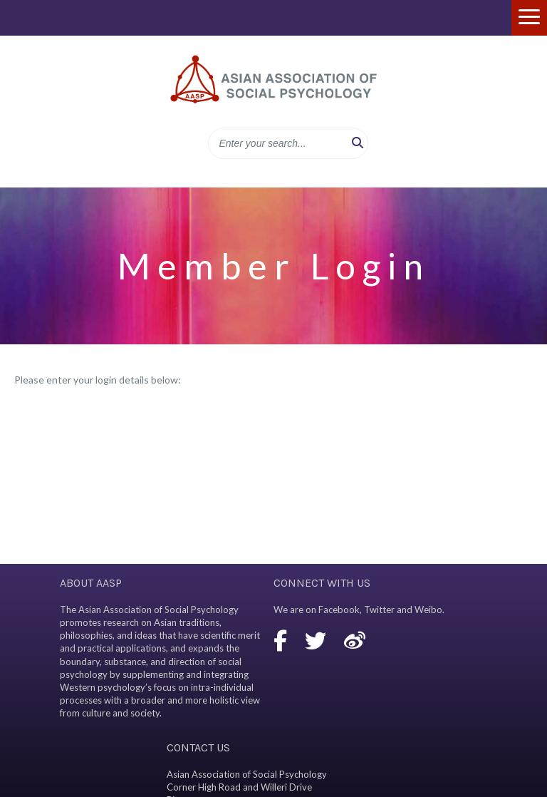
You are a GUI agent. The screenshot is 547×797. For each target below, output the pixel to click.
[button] (358, 143)
